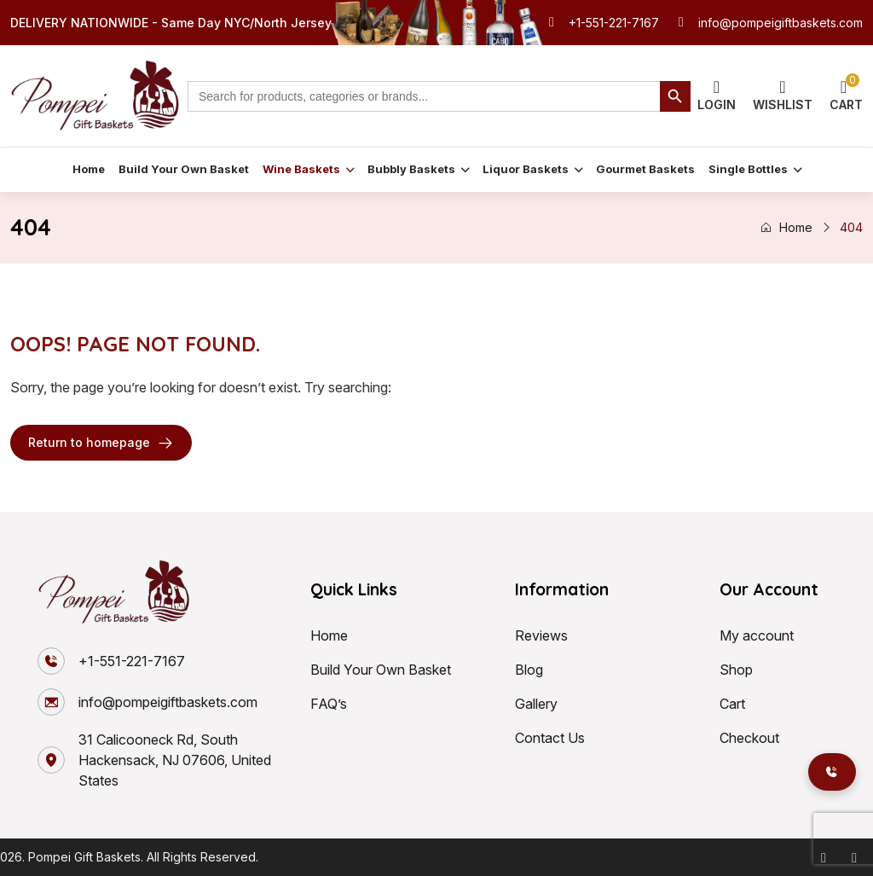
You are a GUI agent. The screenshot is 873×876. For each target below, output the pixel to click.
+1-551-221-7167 (614, 22)
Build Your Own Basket (184, 169)
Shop (736, 669)
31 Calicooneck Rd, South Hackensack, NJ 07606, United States (174, 760)
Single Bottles (748, 169)
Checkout (749, 737)
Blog (529, 669)
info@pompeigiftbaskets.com (780, 22)
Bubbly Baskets (411, 169)
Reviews (541, 635)
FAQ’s (328, 703)
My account (757, 635)
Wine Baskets (301, 169)
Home (88, 169)
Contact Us (550, 737)
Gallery (536, 703)
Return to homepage (101, 442)
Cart (732, 703)
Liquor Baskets (526, 169)
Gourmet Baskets (645, 169)
